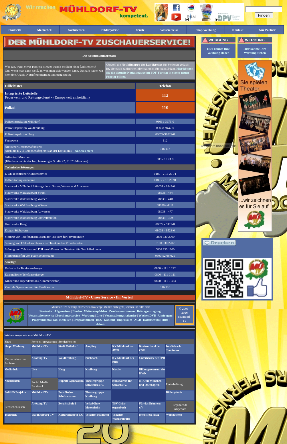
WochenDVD (147, 315)
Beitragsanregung (149, 311)
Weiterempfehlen (95, 311)
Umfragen (165, 315)
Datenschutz (151, 319)
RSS (99, 319)
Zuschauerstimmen (122, 311)
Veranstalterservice (41, 315)
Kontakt (109, 319)
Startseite (45, 311)
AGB (137, 319)
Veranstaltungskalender (120, 315)
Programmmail (84, 319)
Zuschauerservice (68, 315)
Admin (100, 324)
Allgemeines (62, 311)
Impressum (124, 319)
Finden (77, 311)
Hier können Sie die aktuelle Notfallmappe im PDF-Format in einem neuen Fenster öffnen (149, 72)
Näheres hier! (84, 150)
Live (99, 315)
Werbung (88, 315)
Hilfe (165, 319)
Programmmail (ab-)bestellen (51, 319)
